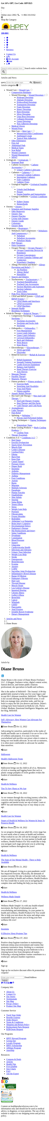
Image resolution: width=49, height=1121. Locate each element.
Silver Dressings (23, 114)
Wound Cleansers (18, 152)
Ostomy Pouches (18, 216)
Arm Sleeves (22, 372)
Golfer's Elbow (17, 595)
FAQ (8, 1071)
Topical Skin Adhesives (26, 138)
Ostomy (10, 206)
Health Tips (11, 1064)
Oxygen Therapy (19, 248)
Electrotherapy (18, 347)
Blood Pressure (17, 540)
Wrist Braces (22, 342)
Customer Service (8, 1010)
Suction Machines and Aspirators (30, 287)
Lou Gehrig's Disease (20, 588)
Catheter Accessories (21, 165)
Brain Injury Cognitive (21, 523)
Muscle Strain (17, 585)
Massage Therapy (18, 374)
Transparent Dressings (26, 104)
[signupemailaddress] (12, 977)
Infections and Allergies (21, 550)
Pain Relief (16, 413)
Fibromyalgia (17, 514)
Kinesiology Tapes (24, 425)
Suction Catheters (24, 289)
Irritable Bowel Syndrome (22, 612)
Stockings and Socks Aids (27, 323)
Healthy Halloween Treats (12, 759)
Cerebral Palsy (17, 452)
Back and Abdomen (25, 340)
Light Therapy (17, 410)
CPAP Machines (23, 306)
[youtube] (11, 983)
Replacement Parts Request (17, 1027)
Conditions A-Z (14, 438)
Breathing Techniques (20, 311)
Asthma (14, 476)
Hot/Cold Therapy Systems (28, 401)
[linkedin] (8, 983)
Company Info (7, 987)
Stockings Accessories (26, 321)
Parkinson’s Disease (19, 528)
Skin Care (16, 131)
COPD (14, 569)
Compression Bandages (21, 92)
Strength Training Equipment (29, 362)
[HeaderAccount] (12, 59)
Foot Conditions (18, 478)
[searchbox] (12, 68)
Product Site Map (13, 1006)
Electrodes (21, 352)
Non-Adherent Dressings (27, 124)
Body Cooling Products (22, 427)
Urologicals (12, 160)
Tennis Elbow (17, 504)
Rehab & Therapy (15, 313)
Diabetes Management (20, 473)
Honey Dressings (24, 109)
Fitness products (19, 381)
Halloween (5, 754)
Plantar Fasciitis (18, 492)
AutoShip (10, 1050)
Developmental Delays (21, 526)
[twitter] (2, 983)
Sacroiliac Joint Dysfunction (23, 571)
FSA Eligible (11, 1066)
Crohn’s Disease (18, 449)
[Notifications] (9, 61)
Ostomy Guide (17, 221)
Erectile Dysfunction (20, 442)
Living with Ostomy (19, 218)
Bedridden (15, 519)
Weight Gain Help (19, 509)
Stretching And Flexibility (28, 386)
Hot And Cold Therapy (22, 396)
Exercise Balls (23, 384)
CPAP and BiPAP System (23, 296)
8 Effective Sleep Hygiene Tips (14, 933)
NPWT (14, 157)
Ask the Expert (12, 1074)
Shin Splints (16, 497)
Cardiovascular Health (20, 547)
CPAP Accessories (24, 303)
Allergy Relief (23, 272)
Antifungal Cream (24, 136)
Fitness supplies (23, 391)
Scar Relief (16, 150)
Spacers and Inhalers (20, 277)
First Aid (15, 143)
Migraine (15, 485)
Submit (4, 980)
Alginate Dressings (25, 100)
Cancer (14, 600)
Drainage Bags (17, 162)
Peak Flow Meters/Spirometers (24, 294)
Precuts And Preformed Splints (30, 418)
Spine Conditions (18, 533)
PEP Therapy (16, 243)
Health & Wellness (9, 784)
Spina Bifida (16, 502)
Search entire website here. (36, 68)
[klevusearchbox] (3, 72)
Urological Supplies (20, 184)
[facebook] (4, 983)
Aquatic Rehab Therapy (21, 393)
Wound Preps (17, 128)
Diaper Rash (16, 466)
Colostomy (16, 223)
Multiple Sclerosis (19, 488)
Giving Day (11, 1041)
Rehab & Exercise (19, 355)
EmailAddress (31, 977)
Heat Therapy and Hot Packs (29, 403)
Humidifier (21, 274)
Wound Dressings (19, 95)
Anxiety (14, 566)
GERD (14, 604)
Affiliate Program (13, 1048)
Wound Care (12, 90)
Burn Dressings (23, 112)
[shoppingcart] (27, 64)
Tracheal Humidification (27, 282)
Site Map (10, 1001)
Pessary (20, 192)
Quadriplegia (16, 495)
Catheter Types (23, 182)
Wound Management (20, 155)
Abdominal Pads (18, 145)
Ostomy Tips (16, 214)
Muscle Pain (16, 447)
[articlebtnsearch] (37, 82)
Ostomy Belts (17, 226)
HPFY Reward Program (16, 1038)
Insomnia (15, 469)
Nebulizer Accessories (26, 238)
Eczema (14, 564)
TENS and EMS (23, 350)
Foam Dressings (23, 107)
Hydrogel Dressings (25, 97)
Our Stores (10, 996)
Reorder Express (13, 1017)
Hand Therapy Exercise (26, 369)
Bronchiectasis (17, 562)
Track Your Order (13, 1015)
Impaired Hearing (18, 590)
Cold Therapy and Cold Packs (29, 405)
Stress (13, 507)
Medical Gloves (18, 126)
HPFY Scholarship (14, 1045)
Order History (12, 1020)
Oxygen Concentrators (26, 255)
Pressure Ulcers (18, 464)
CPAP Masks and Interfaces (28, 301)
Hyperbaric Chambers (26, 262)
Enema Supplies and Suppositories (31, 194)
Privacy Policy (12, 1004)
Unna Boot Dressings (26, 116)
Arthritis (15, 471)
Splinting (16, 415)
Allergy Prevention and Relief (24, 265)
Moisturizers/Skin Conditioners (30, 133)
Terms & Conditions (14, 1022)
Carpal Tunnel (17, 461)
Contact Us (11, 54)
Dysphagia (15, 535)
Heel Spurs (16, 440)
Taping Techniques (20, 420)
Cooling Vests (22, 433)
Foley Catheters (23, 179)
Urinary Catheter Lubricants (28, 170)
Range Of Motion (18, 576)
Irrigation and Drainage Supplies (25, 209)
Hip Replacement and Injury (23, 531)
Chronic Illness (17, 593)
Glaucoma (15, 545)
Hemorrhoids (22, 204)
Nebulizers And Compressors (24, 231)
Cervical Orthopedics (25, 338)
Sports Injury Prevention (21, 445)
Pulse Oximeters (18, 245)
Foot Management (24, 331)
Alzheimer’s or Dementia (22, 521)
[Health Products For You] (24, 26)
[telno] (8, 56)
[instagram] (6, 983)
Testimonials (11, 999)
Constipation (16, 538)
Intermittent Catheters (26, 177)
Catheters (16, 172)
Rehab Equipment (24, 360)
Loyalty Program (13, 1043)
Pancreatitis (16, 607)
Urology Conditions (20, 196)
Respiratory (12, 228)
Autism (14, 480)
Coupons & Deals (13, 1059)
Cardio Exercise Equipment (28, 364)
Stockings (21, 325)
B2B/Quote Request (14, 1029)
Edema (14, 454)
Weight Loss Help (19, 554)
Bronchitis (15, 597)
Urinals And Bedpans (26, 189)
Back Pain (15, 457)
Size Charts (11, 1069)
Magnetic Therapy (19, 379)
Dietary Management (20, 614)
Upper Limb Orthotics (26, 335)
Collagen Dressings (25, 119)
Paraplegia (15, 490)
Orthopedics (17, 328)
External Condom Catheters (28, 175)
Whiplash (15, 602)
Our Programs (7, 1034)
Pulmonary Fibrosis (19, 578)
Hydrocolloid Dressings (27, 102)
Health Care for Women (11, 715)
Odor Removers (18, 211)
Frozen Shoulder (18, 516)
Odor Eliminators (18, 141)
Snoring (14, 500)
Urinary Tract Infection (21, 552)
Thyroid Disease (18, 583)
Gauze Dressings (24, 121)
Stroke (14, 557)
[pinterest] (13, 983)
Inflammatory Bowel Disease (23, 573)
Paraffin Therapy (18, 376)
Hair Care (15, 581)
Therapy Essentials (19, 435)
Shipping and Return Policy (17, 1024)
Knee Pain (15, 459)
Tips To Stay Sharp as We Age (13, 788)
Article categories (10, 85)
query (3, 82)
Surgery (14, 542)
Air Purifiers (22, 270)
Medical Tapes (17, 148)
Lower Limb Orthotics (26, 333)
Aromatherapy (17, 408)
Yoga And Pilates (24, 389)
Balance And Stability (26, 367)
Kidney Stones (23, 201)
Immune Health (18, 308)
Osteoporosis (16, 559)
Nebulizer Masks (24, 240)
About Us (10, 992)
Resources (5, 1055)
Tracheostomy (18, 279)
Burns (13, 483)
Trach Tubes (22, 291)
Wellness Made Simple (10, 897)
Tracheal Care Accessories (28, 284)
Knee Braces (22, 345)
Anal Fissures (17, 609)
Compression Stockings (22, 316)
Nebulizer (21, 236)
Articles (9, 1062)
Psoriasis (15, 511)
